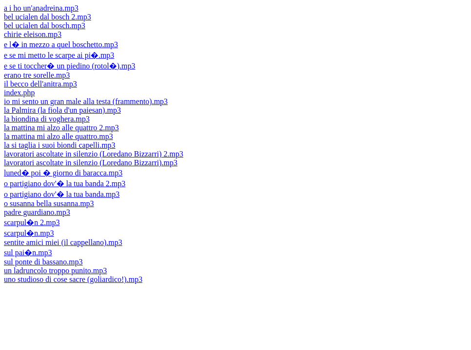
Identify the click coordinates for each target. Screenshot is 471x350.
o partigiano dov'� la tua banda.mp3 (62, 194)
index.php (19, 92)
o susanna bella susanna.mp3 (49, 203)
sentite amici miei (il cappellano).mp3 (63, 242)
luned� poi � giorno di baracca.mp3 (63, 173)
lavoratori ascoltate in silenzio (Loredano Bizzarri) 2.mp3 (93, 154)
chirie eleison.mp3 (32, 34)
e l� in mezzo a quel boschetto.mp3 (61, 44)
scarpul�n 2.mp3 (32, 222)
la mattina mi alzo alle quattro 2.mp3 (61, 127)
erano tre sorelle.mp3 (37, 75)
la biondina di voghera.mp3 (47, 119)
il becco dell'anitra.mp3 (40, 84)
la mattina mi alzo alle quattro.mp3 (58, 136)
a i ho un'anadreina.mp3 (41, 8)
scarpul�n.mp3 (29, 233)
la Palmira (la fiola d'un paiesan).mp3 (62, 110)
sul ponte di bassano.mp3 (43, 262)
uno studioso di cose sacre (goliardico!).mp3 (73, 279)
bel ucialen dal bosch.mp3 (44, 25)
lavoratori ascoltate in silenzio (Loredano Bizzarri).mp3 (90, 162)
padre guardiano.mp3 (37, 212)
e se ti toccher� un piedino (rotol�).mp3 (69, 66)
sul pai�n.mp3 (28, 252)
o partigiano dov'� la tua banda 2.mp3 (65, 183)
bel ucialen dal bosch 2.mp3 (47, 17)
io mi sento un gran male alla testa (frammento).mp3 (86, 101)
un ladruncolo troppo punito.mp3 (55, 270)
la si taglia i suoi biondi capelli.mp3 (59, 145)
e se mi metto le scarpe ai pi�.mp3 (59, 55)
